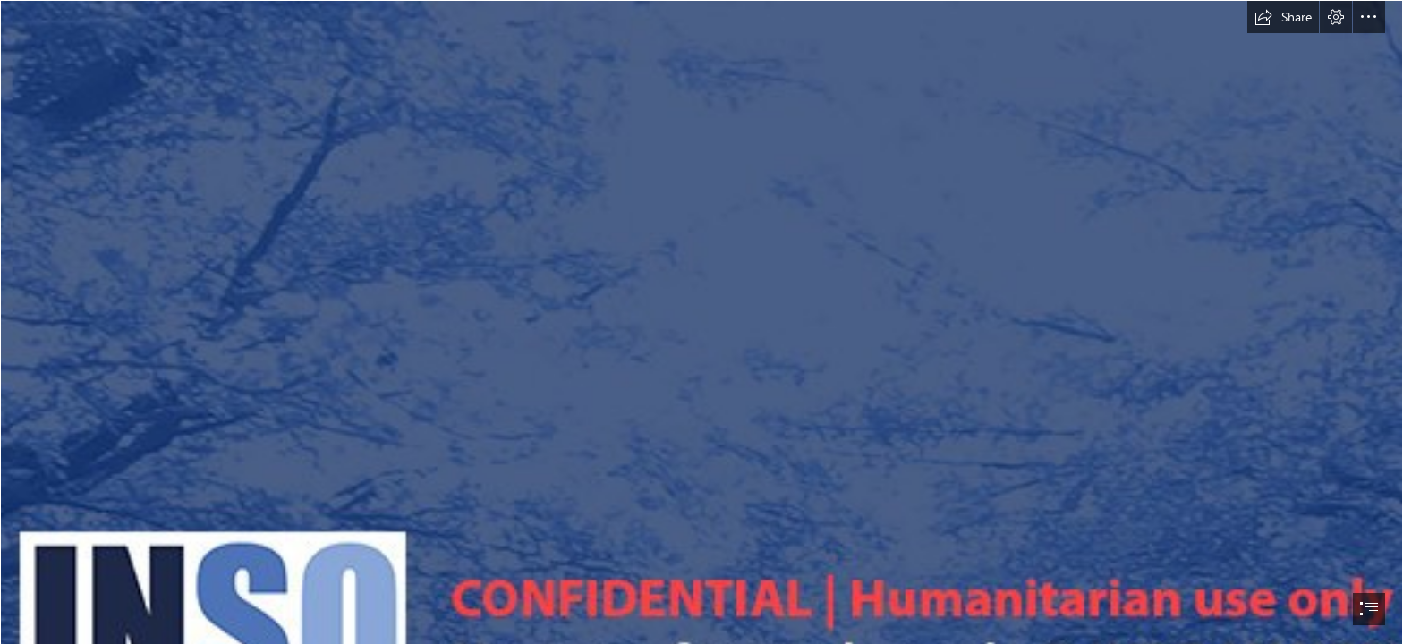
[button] (1283, 17)
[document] (701, 322)
